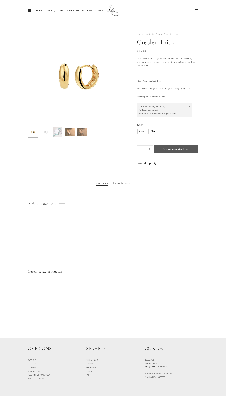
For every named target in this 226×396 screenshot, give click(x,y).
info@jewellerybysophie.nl (157, 367)
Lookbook (32, 367)
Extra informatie (121, 183)
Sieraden (39, 10)
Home (140, 34)
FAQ (87, 375)
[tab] (102, 183)
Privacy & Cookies (36, 379)
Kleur (139, 124)
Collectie (32, 364)
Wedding (51, 10)
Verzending (91, 367)
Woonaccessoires (75, 10)
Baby (61, 10)
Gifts (89, 10)
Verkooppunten (35, 371)
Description (102, 183)
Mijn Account (92, 360)
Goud (160, 34)
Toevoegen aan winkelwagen (176, 149)
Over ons (32, 360)
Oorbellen (150, 34)
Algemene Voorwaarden (39, 375)
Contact (99, 10)
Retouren (90, 364)
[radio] (142, 131)
